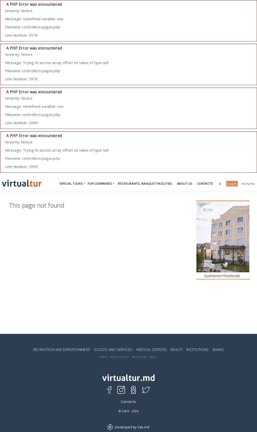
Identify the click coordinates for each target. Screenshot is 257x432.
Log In (232, 183)
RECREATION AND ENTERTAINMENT (61, 349)
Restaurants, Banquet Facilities (145, 183)
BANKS (218, 349)
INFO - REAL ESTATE (114, 357)
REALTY (176, 349)
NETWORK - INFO (144, 357)
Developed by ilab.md (128, 427)
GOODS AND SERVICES (113, 349)
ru (247, 183)
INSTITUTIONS (197, 349)
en (252, 183)
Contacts (205, 183)
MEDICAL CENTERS (152, 349)
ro (243, 183)
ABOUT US (184, 183)
